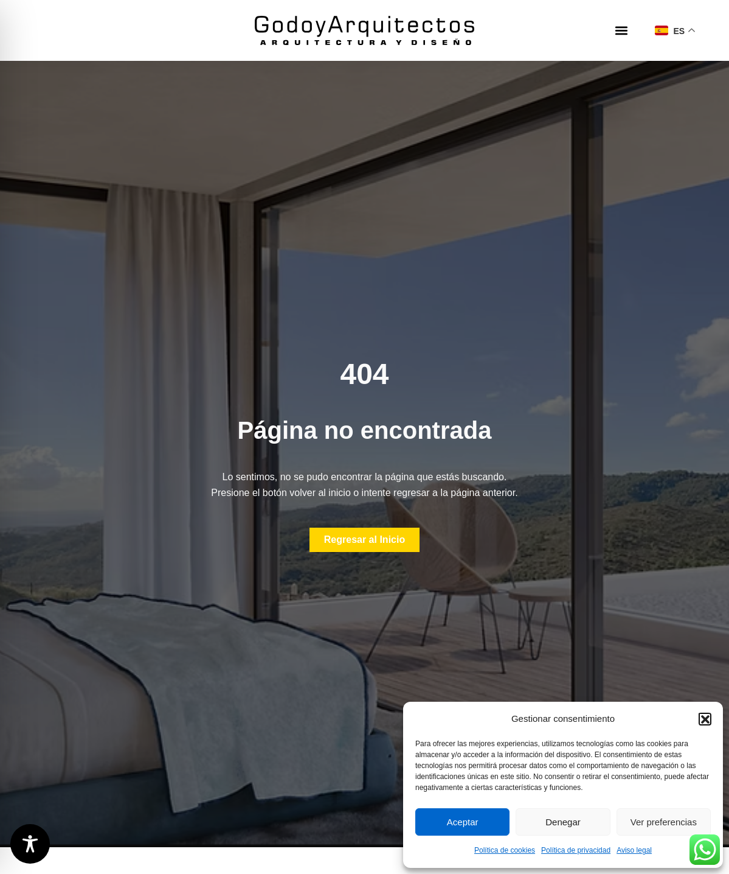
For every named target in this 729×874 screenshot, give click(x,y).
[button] (705, 719)
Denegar (563, 822)
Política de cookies (504, 850)
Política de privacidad (575, 850)
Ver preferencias (664, 822)
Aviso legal (634, 850)
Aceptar (463, 822)
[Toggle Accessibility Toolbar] (30, 844)
